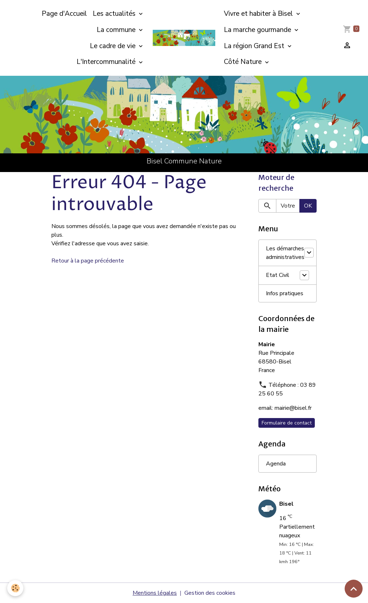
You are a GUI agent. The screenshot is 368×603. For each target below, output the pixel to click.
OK (308, 206)
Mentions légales (155, 593)
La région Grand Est (255, 46)
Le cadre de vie (113, 46)
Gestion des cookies (209, 593)
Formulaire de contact (287, 422)
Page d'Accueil (64, 13)
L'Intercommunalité (107, 61)
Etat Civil (277, 275)
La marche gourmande (258, 29)
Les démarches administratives (285, 253)
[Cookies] (15, 588)
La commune (117, 29)
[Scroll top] (354, 589)
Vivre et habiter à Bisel (259, 13)
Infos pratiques (284, 293)
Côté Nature (243, 61)
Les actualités (115, 13)
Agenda (276, 464)
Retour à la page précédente (87, 261)
